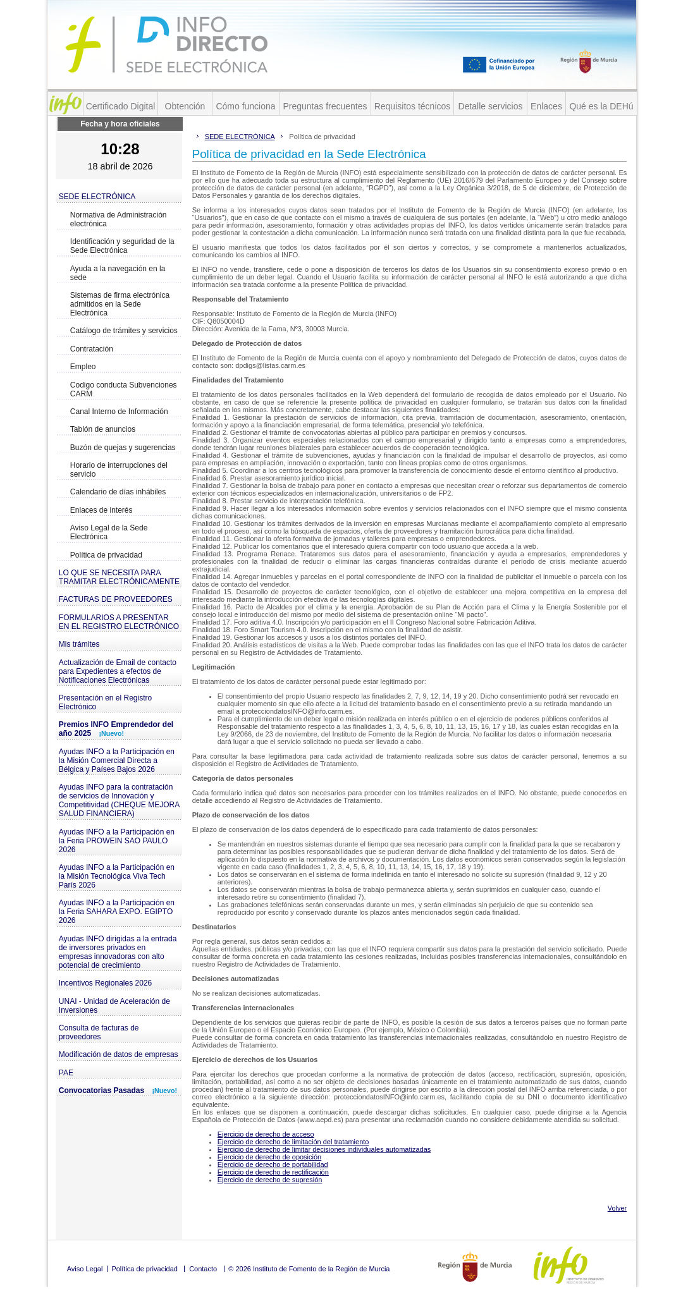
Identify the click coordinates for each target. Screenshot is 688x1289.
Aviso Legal (85, 1269)
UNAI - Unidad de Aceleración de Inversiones (114, 1006)
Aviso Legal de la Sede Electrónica (109, 532)
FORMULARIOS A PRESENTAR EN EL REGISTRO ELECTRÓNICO (119, 622)
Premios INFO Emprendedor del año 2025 (116, 729)
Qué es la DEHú (601, 106)
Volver (617, 1208)
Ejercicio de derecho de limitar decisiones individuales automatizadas (324, 1149)
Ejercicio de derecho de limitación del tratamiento (293, 1141)
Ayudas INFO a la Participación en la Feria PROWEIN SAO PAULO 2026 (117, 841)
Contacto (203, 1269)
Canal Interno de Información (119, 411)
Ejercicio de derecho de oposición (270, 1157)
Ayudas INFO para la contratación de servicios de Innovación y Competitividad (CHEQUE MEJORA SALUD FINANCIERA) (119, 800)
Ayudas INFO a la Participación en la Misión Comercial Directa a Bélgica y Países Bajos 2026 (117, 760)
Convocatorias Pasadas (118, 1090)
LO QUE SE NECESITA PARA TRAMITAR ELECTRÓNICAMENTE (119, 577)
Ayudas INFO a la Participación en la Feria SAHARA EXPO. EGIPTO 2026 (117, 911)
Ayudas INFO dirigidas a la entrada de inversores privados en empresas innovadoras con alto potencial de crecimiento (118, 952)
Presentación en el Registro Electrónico (105, 702)
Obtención (185, 106)
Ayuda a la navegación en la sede (118, 273)
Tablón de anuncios (102, 429)
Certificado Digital (121, 106)
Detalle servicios (490, 106)
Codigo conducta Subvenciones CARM (123, 389)
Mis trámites (79, 644)
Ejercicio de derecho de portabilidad (273, 1164)
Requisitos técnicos (412, 106)
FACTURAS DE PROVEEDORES (116, 599)
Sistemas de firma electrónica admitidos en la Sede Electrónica (119, 304)
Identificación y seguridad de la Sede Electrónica (122, 246)
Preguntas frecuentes (325, 106)
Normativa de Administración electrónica (118, 219)
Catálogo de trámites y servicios (124, 330)
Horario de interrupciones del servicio (119, 470)
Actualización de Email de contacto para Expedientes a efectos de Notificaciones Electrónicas (117, 671)
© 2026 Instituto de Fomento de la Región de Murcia (309, 1269)
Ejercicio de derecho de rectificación (273, 1172)
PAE (66, 1072)
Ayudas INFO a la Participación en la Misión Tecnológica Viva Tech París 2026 (117, 876)
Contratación (91, 349)
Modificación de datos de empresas (118, 1054)
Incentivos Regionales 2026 (105, 983)
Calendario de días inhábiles (118, 491)
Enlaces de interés (101, 510)
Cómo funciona (245, 106)
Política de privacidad (106, 555)
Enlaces (546, 106)
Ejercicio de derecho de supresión (270, 1179)
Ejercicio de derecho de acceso (266, 1134)
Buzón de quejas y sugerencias (123, 447)
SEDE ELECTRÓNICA (97, 196)
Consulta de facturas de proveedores (99, 1032)
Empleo (83, 366)
